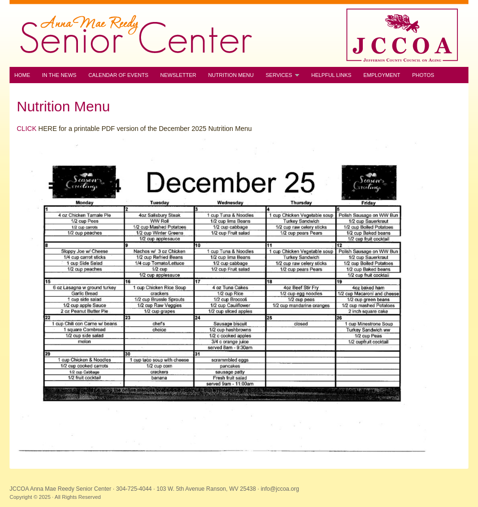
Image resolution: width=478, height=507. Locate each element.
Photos (423, 75)
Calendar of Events (118, 75)
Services (280, 75)
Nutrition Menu (230, 75)
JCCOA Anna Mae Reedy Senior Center (239, 33)
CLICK (26, 128)
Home (22, 75)
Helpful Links (331, 75)
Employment (381, 75)
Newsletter (178, 75)
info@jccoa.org (280, 488)
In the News (59, 75)
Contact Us (31, 91)
